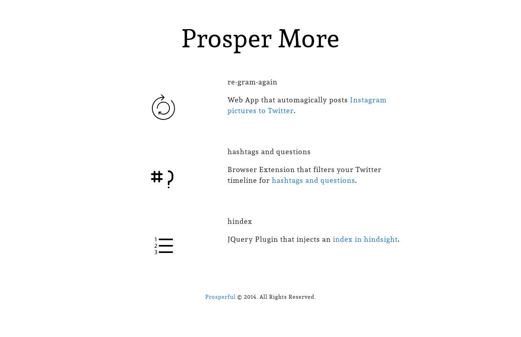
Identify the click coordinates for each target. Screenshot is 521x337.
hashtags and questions (313, 180)
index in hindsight (365, 239)
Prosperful (220, 296)
